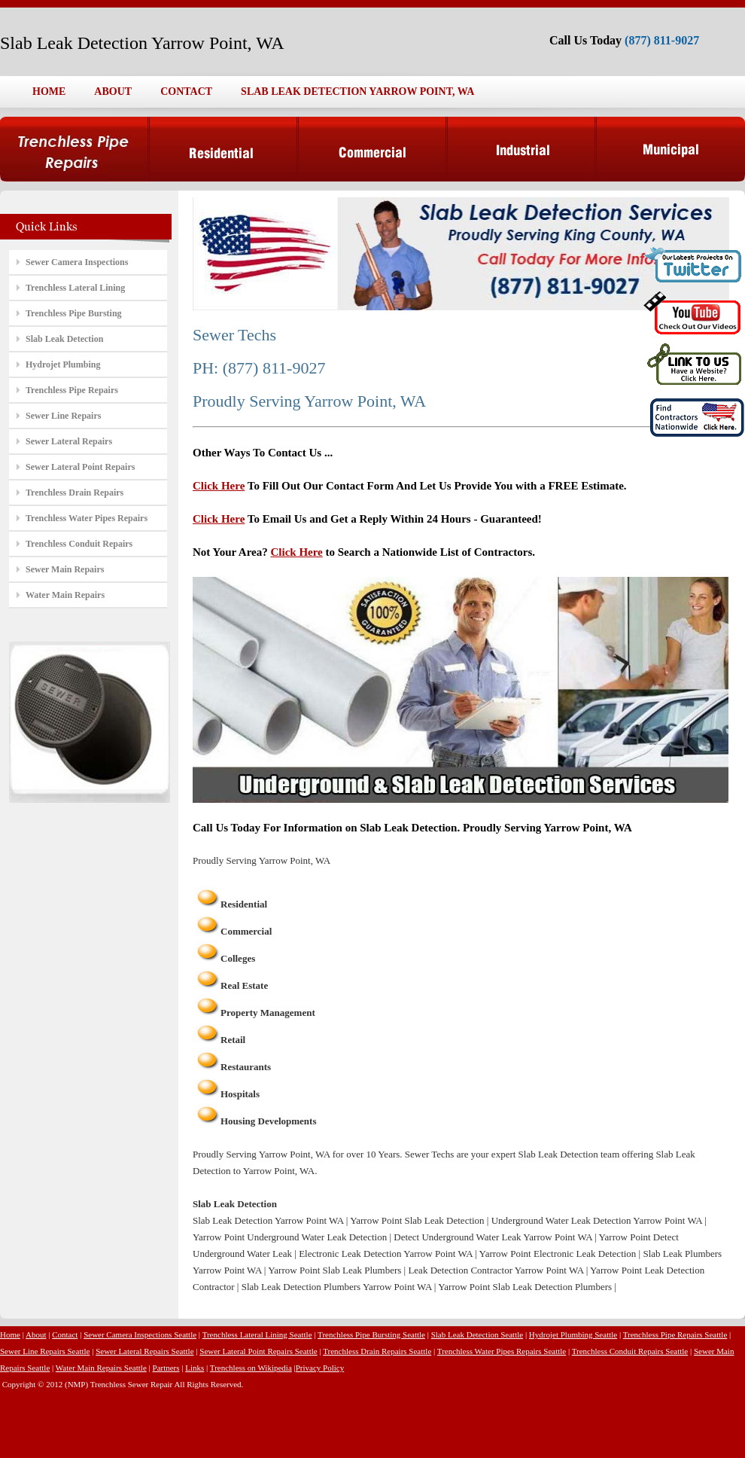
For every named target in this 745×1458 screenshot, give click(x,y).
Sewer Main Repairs (65, 569)
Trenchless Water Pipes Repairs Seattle (501, 1351)
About (36, 1334)
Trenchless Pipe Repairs (72, 390)
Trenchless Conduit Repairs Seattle (630, 1351)
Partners (166, 1367)
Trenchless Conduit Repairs (79, 543)
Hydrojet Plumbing (63, 364)
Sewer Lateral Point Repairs (80, 467)
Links (194, 1367)
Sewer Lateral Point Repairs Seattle (258, 1351)
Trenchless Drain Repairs (74, 492)
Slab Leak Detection (64, 339)
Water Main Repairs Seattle (101, 1367)
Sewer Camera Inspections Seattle (140, 1334)
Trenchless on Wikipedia (251, 1367)
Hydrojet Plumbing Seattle (573, 1334)
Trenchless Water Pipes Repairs (86, 518)
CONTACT (186, 91)
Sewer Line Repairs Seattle (45, 1351)
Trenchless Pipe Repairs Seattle (675, 1334)
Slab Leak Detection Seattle (477, 1334)
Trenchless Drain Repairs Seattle (377, 1351)
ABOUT (113, 91)
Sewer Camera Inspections (77, 262)
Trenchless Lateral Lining (75, 287)
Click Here (219, 486)
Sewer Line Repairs (63, 415)
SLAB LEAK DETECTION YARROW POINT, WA (357, 91)
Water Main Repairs (65, 595)
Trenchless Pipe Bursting (74, 313)
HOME (48, 91)
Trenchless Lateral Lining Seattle (257, 1334)
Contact (65, 1334)
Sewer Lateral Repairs (69, 441)
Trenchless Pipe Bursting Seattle (371, 1334)
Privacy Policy (320, 1367)
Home (10, 1334)
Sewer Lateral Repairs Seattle (144, 1351)
